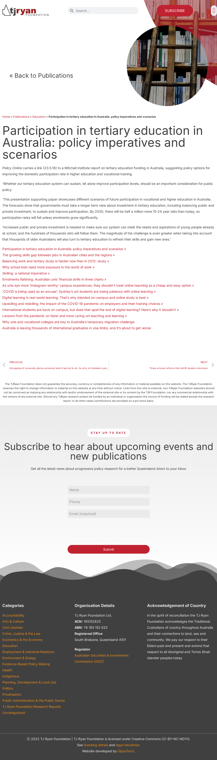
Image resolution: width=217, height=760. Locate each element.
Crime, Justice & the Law (21, 634)
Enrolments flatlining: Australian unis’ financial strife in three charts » (54, 279)
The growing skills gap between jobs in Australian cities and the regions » (58, 255)
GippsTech (126, 751)
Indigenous (10, 676)
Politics (7, 688)
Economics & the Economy (22, 640)
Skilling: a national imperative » (26, 273)
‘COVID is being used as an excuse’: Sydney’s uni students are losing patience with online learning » (79, 291)
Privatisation (11, 694)
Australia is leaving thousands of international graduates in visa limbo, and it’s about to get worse (76, 328)
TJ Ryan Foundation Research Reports (31, 707)
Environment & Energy (19, 658)
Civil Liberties (12, 627)
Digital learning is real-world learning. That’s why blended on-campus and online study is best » (75, 298)
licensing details (96, 745)
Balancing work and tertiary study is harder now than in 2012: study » (55, 261)
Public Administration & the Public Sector (33, 700)
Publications (21, 116)
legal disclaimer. (128, 745)
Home (6, 116)
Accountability (13, 615)
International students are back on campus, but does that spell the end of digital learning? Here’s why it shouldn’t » (90, 310)
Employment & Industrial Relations (28, 652)
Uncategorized (13, 713)
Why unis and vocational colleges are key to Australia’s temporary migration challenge (68, 322)
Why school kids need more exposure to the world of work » (48, 267)
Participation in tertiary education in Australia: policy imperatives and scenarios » (64, 249)
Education (39, 116)
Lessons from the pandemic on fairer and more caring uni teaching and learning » (64, 316)
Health (7, 670)
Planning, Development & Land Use (29, 682)
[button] (214, 10)
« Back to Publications (41, 75)
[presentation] (103, 531)
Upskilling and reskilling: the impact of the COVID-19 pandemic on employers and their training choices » (82, 304)
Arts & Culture (13, 621)
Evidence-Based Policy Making (26, 664)
